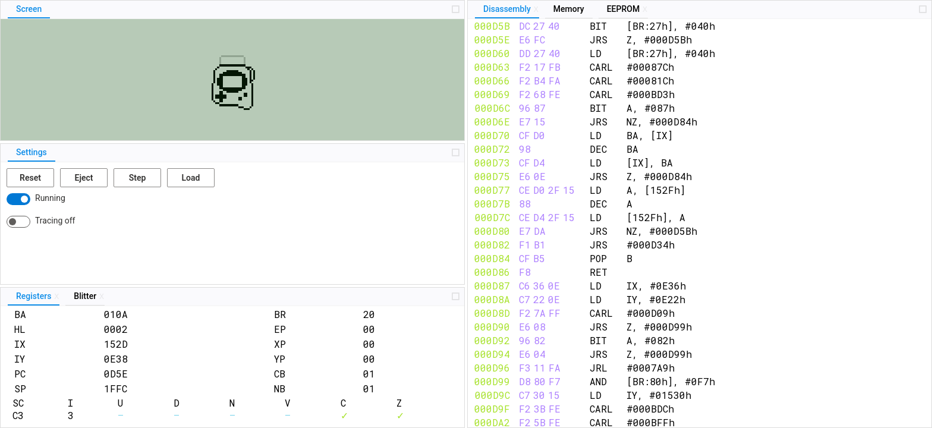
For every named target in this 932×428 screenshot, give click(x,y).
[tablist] (232, 10)
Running (50, 198)
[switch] (18, 199)
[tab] (29, 9)
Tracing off (55, 220)
